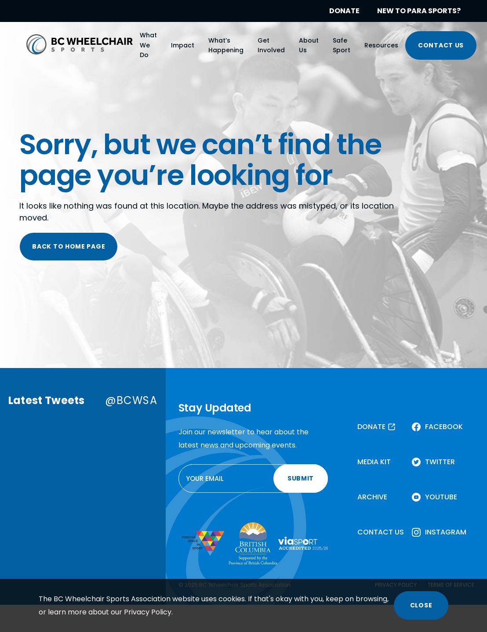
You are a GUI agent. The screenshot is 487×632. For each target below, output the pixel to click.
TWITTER (440, 462)
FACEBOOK (444, 427)
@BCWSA (131, 400)
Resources (381, 45)
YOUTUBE (441, 497)
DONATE (344, 11)
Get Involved (271, 45)
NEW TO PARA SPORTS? (419, 11)
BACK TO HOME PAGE (68, 246)
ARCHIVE (372, 497)
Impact (182, 45)
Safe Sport (341, 45)
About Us (309, 45)
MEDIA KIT (374, 462)
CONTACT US (441, 45)
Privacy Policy (147, 612)
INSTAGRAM (445, 532)
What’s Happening (225, 45)
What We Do (148, 45)
